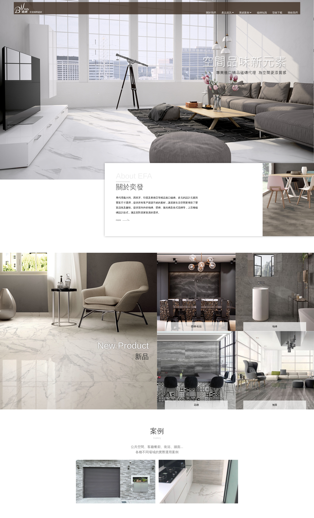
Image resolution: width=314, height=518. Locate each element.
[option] (157, 90)
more (118, 220)
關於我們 (211, 12)
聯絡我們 (293, 12)
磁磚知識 (262, 12)
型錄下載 (277, 12)
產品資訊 (228, 12)
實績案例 (245, 12)
